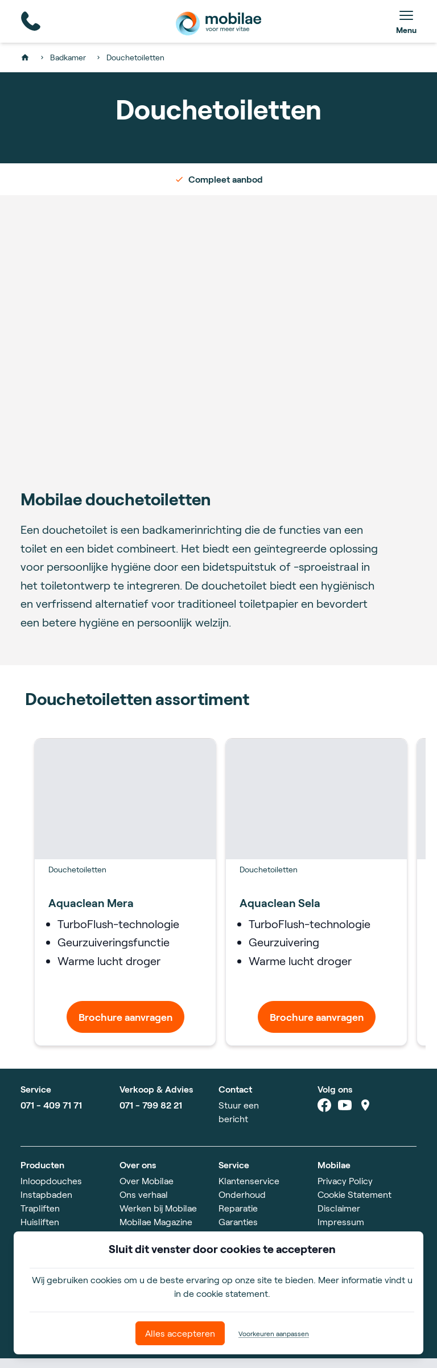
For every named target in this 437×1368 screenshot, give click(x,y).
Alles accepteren (180, 1333)
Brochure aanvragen (125, 1026)
